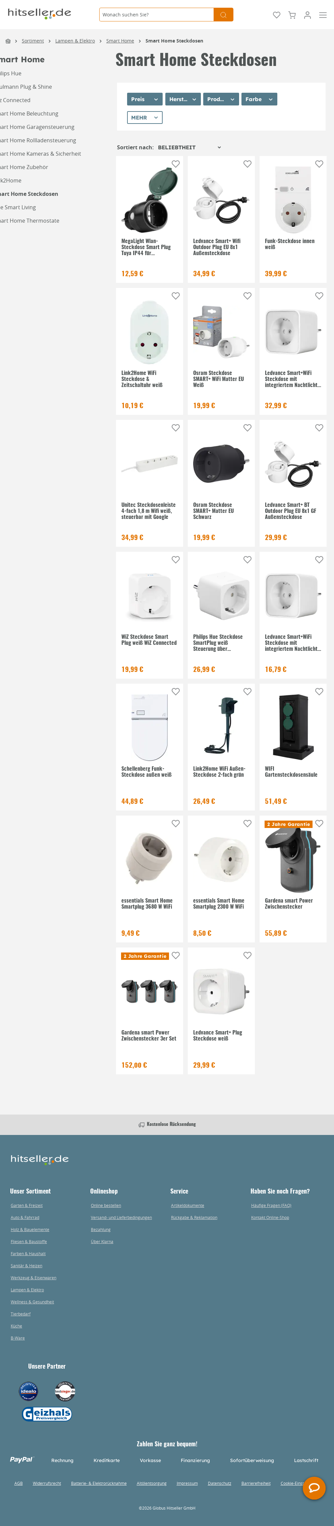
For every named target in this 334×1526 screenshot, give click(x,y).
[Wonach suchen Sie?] (156, 14)
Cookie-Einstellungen (300, 1483)
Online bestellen (106, 1205)
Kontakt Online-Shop (270, 1217)
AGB (18, 1483)
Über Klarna (102, 1241)
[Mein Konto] (307, 14)
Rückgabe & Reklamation (194, 1217)
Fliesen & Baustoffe (29, 1241)
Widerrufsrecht (47, 1483)
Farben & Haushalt (28, 1253)
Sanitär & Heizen (26, 1265)
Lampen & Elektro (27, 1289)
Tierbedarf (21, 1313)
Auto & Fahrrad (25, 1217)
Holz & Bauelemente (30, 1229)
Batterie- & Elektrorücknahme (99, 1483)
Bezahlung (101, 1229)
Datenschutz (219, 1483)
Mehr (139, 117)
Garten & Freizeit (27, 1205)
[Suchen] (223, 14)
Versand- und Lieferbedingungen (121, 1217)
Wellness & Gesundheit (32, 1301)
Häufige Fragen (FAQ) (271, 1205)
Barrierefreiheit (256, 1483)
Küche (16, 1325)
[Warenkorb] (292, 14)
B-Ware (18, 1338)
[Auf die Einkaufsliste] (176, 164)
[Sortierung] (189, 147)
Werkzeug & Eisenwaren (33, 1277)
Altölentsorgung (152, 1483)
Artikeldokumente (187, 1205)
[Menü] (323, 14)
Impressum (187, 1483)
